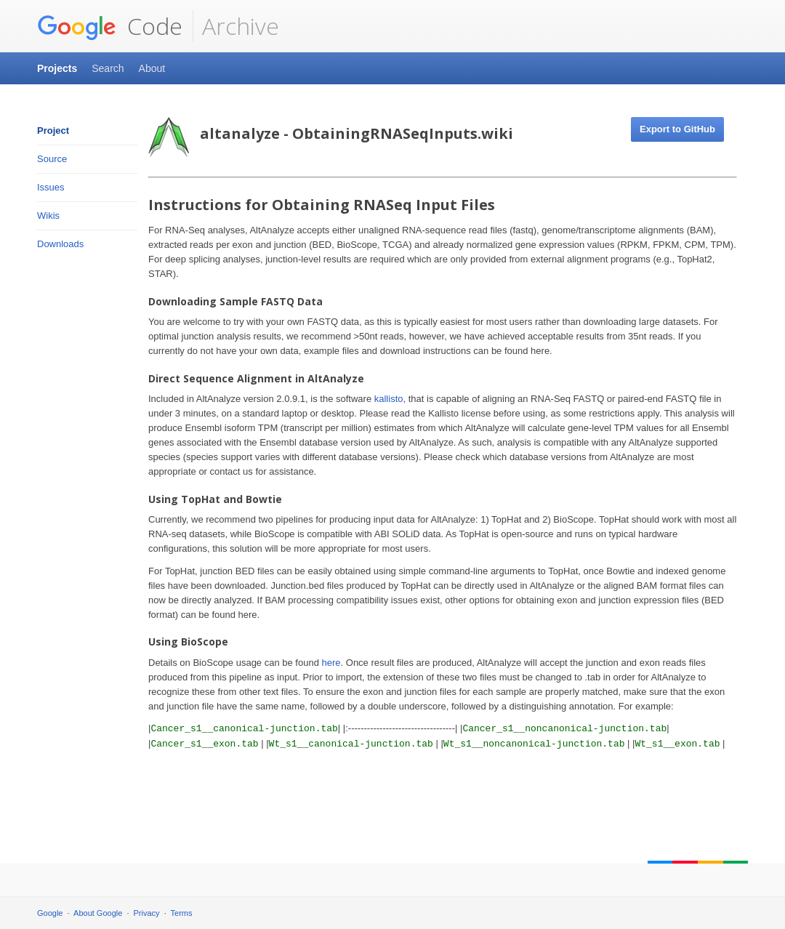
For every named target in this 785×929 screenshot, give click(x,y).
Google (50, 913)
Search (108, 68)
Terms (182, 913)
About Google (97, 913)
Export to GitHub (677, 129)
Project (53, 130)
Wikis (48, 215)
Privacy (147, 913)
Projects (57, 68)
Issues (51, 187)
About (152, 68)
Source (52, 158)
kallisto (388, 398)
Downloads (60, 243)
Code (109, 26)
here (331, 662)
